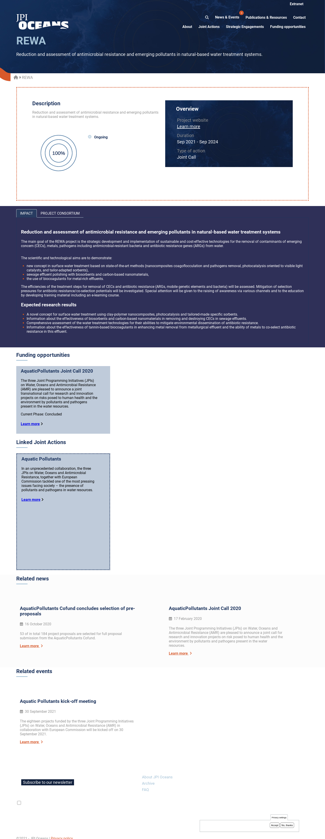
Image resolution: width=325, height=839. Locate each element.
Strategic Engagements (245, 27)
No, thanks (287, 825)
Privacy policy (62, 833)
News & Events (227, 14)
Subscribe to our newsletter (47, 777)
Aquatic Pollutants (41, 459)
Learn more (188, 126)
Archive (148, 778)
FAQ (145, 784)
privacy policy (75, 797)
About (187, 27)
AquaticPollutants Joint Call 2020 (57, 371)
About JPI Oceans (157, 771)
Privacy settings (279, 818)
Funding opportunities (288, 27)
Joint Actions (209, 27)
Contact (299, 17)
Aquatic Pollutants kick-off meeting (58, 696)
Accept (274, 825)
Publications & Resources (266, 17)
